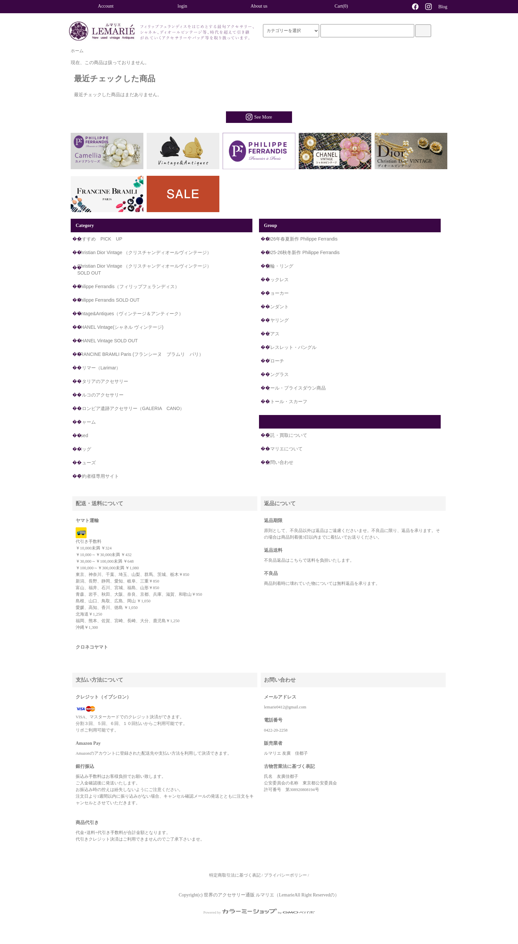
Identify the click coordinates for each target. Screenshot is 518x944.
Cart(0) (335, 6)
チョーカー (277, 293)
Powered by (258, 912)
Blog (442, 6)
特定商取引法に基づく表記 (235, 875)
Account (105, 6)
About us (259, 6)
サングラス (277, 374)
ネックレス (277, 279)
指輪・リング (279, 266)
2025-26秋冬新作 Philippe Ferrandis (303, 252)
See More (259, 117)
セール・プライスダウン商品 (296, 388)
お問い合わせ (279, 462)
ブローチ (275, 360)
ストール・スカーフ (286, 401)
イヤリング (277, 320)
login (182, 6)
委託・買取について (286, 435)
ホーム (77, 51)
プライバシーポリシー (285, 875)
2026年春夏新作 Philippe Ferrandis (302, 239)
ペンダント (277, 306)
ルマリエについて (284, 448)
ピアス (272, 333)
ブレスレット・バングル (291, 347)
